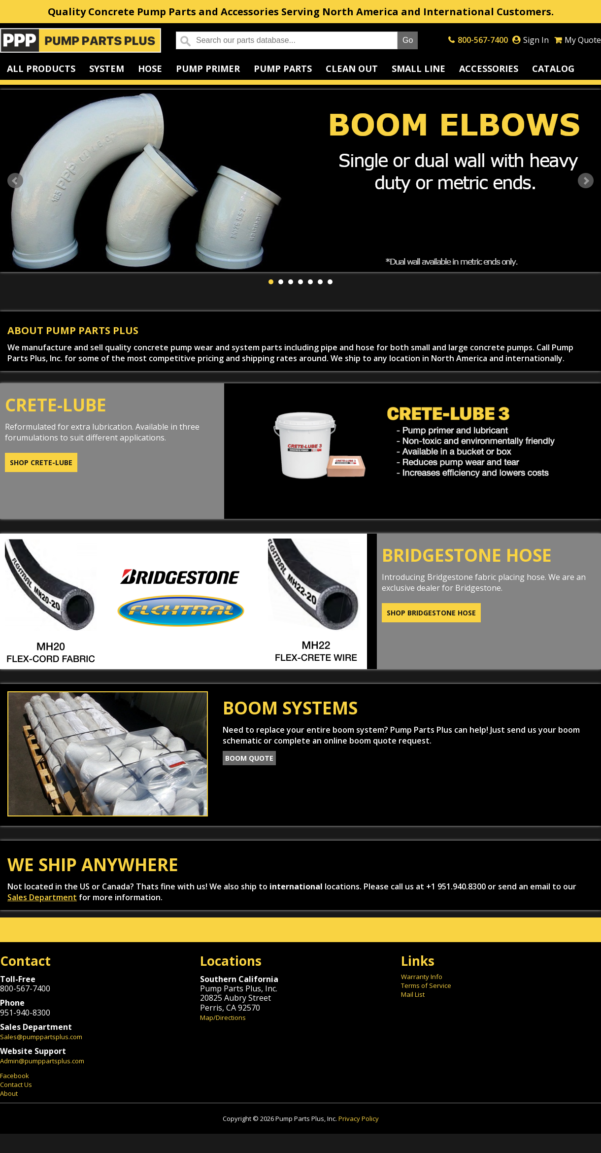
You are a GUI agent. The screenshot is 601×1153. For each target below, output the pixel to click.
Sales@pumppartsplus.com (41, 1036)
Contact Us (16, 1084)
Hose (150, 68)
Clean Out (352, 68)
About (9, 1093)
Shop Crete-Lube (41, 462)
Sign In (536, 39)
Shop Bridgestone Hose (431, 612)
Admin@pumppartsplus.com (42, 1060)
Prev (15, 181)
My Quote (583, 39)
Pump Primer (208, 68)
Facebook (14, 1075)
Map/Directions (223, 1017)
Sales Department (42, 897)
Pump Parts (283, 68)
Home (80, 40)
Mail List (413, 994)
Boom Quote (249, 758)
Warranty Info (421, 976)
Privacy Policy (358, 1118)
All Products (41, 68)
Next (586, 181)
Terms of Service (426, 985)
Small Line (418, 68)
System (106, 68)
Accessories (488, 68)
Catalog (553, 68)
